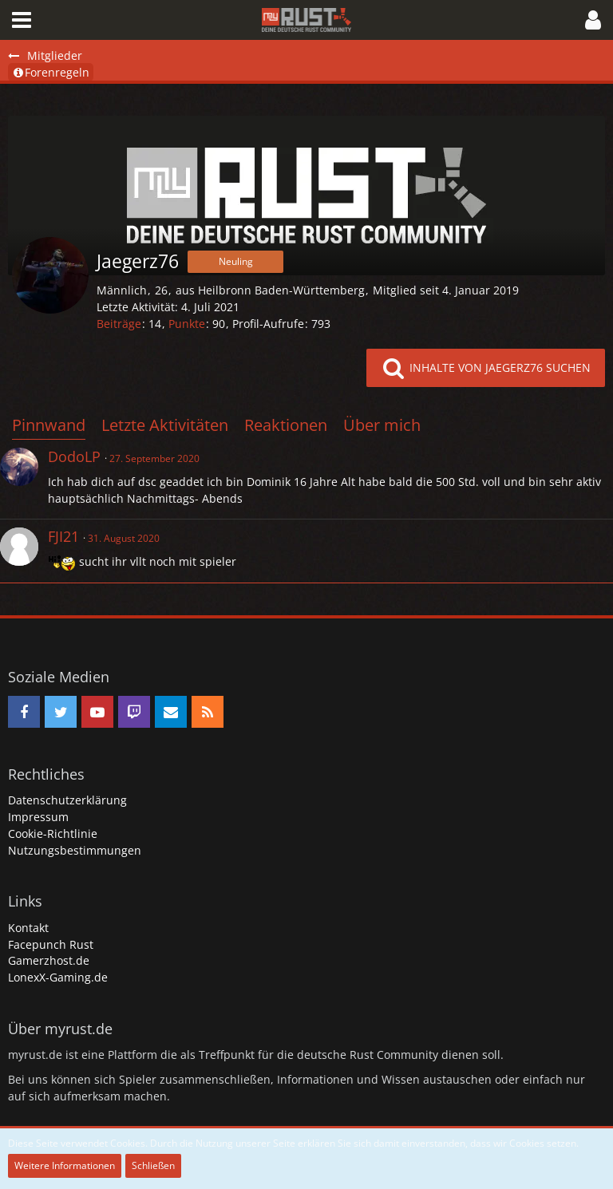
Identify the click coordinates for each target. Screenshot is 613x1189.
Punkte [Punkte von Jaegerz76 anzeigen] (186, 323)
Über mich (382, 425)
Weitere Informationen (64, 1165)
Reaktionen (285, 425)
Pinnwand (48, 425)
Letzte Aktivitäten (164, 425)
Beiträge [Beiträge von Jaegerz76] (119, 323)
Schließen (153, 1165)
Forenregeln (50, 72)
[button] (21, 20)
